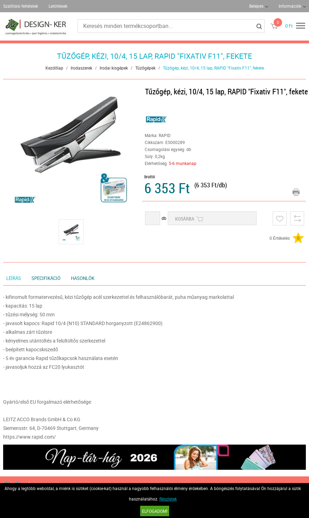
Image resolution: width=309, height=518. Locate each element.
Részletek (168, 499)
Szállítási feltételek (20, 6)
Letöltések (58, 6)
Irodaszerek (81, 68)
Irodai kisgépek (114, 68)
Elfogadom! (154, 511)
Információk (290, 6)
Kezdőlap (54, 68)
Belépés (256, 6)
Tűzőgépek (145, 68)
